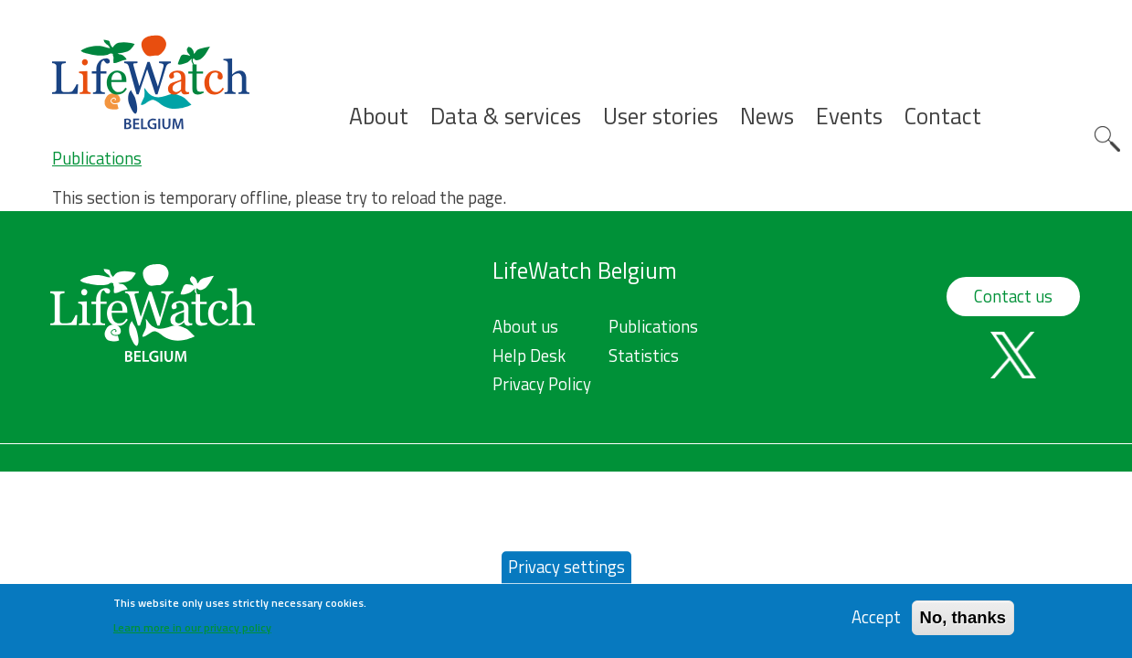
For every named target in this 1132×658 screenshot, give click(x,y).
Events (849, 116)
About (378, 116)
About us (525, 326)
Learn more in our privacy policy (192, 633)
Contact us (1013, 296)
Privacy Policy (541, 384)
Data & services (505, 116)
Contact (943, 116)
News (767, 116)
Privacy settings (566, 572)
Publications (97, 158)
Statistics (643, 355)
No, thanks (963, 622)
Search (1107, 139)
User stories (660, 116)
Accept (876, 622)
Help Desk (529, 355)
